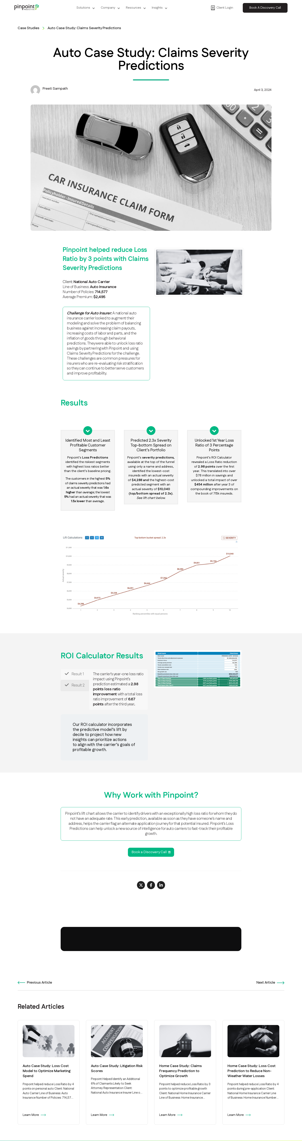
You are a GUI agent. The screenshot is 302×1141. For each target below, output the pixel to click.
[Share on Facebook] (151, 885)
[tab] (75, 674)
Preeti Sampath (55, 88)
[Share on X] (141, 885)
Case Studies (28, 28)
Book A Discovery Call (265, 7)
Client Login (222, 7)
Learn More (34, 1115)
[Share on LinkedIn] (161, 885)
